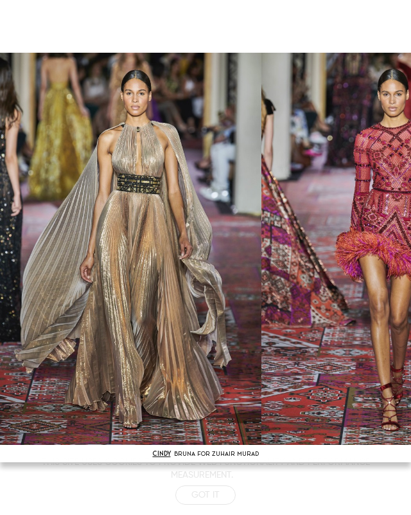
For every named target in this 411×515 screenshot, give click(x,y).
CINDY (162, 453)
